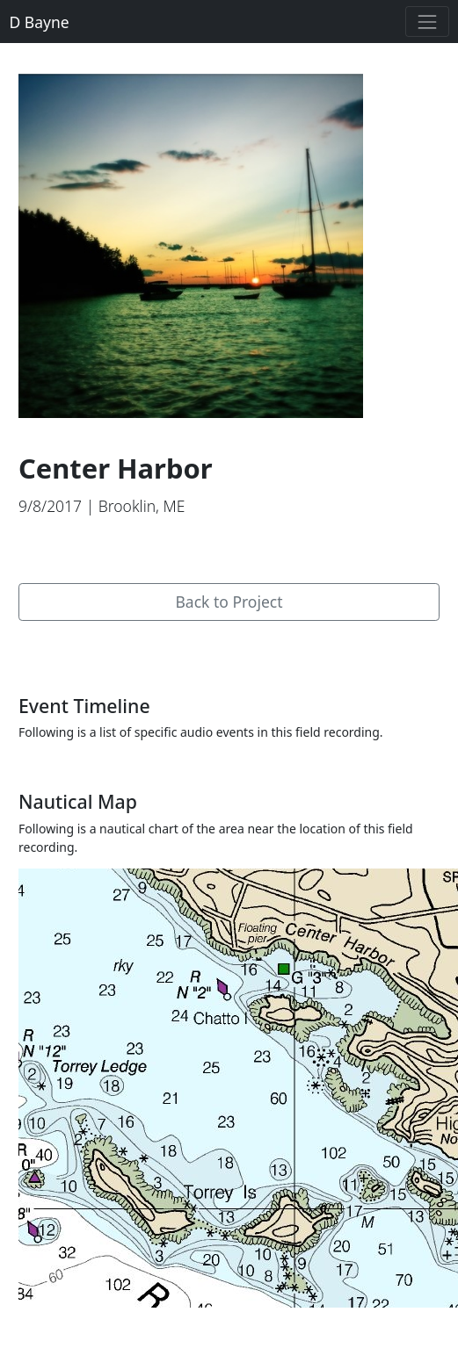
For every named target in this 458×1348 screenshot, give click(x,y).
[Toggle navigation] (426, 21)
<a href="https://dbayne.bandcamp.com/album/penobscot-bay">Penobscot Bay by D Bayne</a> (229, 548)
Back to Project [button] (228, 601)
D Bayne (39, 21)
